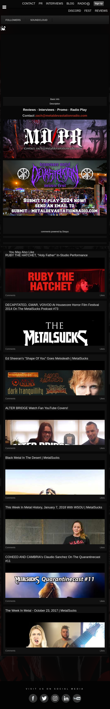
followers (13, 20)
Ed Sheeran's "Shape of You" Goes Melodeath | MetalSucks (46, 358)
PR (41, 3)
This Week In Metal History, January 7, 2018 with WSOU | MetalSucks (53, 507)
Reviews (30, 110)
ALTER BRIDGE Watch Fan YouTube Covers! (36, 408)
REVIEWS (101, 10)
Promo (62, 110)
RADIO (82, 3)
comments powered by (55, 231)
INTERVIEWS (54, 3)
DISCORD (74, 10)
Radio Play (78, 110)
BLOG (70, 3)
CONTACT (28, 3)
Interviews (47, 110)
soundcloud (39, 20)
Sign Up (99, 3)
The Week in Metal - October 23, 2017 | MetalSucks (41, 610)
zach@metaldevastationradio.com (61, 115)
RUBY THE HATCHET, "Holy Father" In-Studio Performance (46, 255)
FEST (87, 10)
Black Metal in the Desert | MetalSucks (32, 457)
